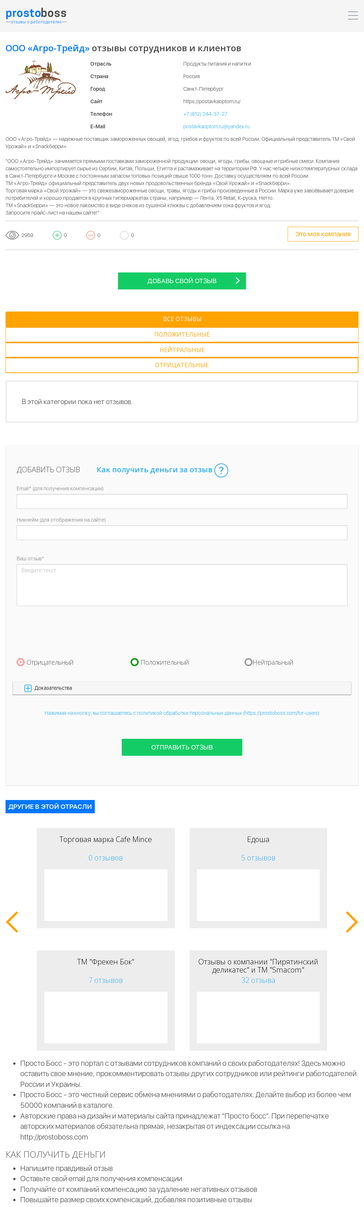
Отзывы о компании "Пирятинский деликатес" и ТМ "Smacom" (258, 920)
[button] (182, 642)
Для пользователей (215, 1196)
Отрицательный (50, 616)
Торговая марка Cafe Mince (105, 793)
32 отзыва (258, 934)
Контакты (292, 1196)
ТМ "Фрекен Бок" (105, 916)
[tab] (45, 319)
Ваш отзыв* (30, 512)
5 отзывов (258, 812)
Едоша (258, 793)
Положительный (165, 616)
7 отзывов (106, 934)
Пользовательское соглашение (97, 1196)
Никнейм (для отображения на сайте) (61, 474)
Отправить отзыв (182, 701)
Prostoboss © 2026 (27, 1196)
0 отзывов (106, 812)
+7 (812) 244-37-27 (205, 114)
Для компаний (163, 1196)
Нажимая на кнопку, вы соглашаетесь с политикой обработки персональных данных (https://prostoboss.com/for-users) (182, 667)
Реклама (259, 1196)
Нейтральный (273, 616)
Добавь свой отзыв (194, 280)
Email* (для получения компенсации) (60, 442)
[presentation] (73, 585)
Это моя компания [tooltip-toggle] (323, 234)
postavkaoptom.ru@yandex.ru (216, 126)
